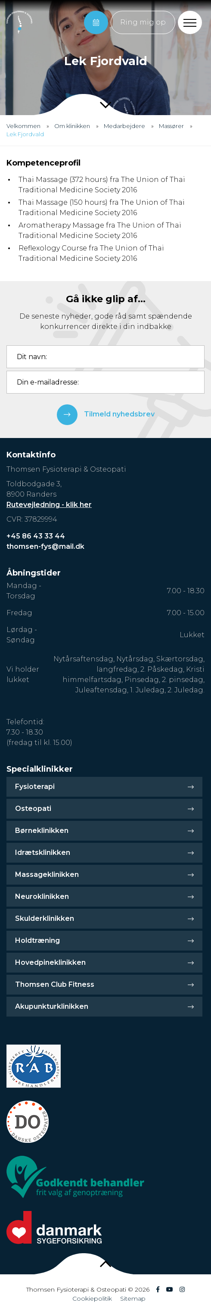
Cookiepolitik (92, 1298)
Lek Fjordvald (25, 134)
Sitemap (133, 1298)
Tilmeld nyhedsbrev (106, 414)
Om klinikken (72, 125)
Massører (171, 125)
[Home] (19, 22)
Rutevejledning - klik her (49, 505)
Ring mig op (143, 22)
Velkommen (23, 125)
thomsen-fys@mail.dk (45, 546)
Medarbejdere (124, 125)
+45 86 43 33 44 (35, 536)
